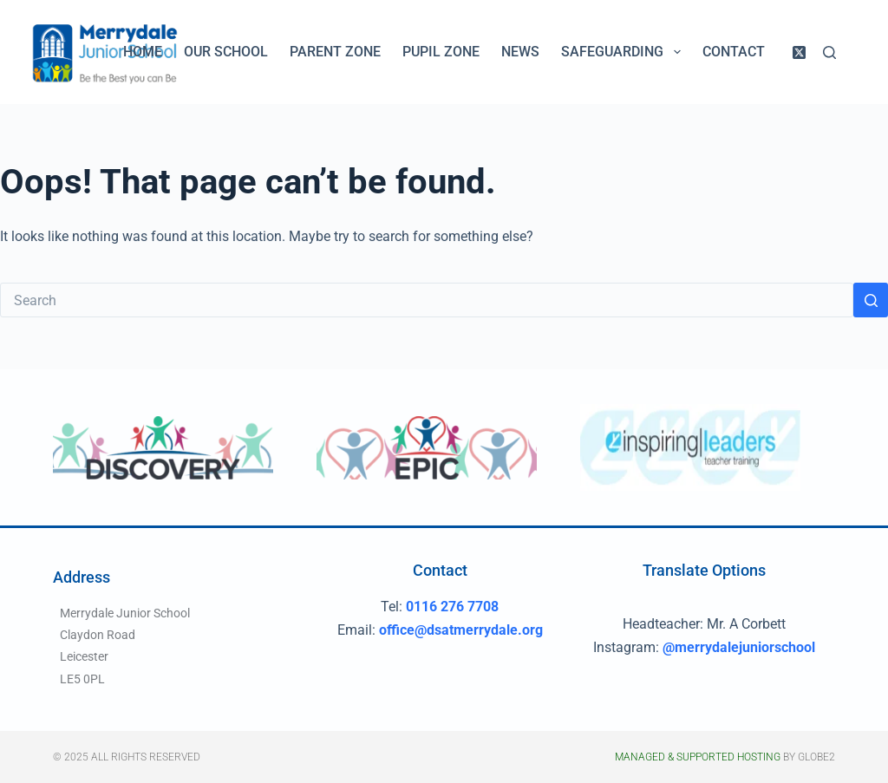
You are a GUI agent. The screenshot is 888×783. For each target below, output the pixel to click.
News (520, 51)
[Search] (829, 52)
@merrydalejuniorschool (739, 647)
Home (142, 51)
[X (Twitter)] (799, 52)
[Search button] (870, 300)
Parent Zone (335, 51)
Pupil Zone (441, 51)
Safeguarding (624, 52)
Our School (226, 51)
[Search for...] (426, 300)
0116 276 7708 (452, 606)
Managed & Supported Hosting (697, 757)
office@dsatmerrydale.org (461, 630)
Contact (733, 51)
